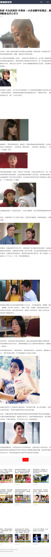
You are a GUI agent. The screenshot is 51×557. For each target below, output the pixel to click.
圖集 (41, 2)
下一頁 (25, 459)
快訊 (48, 2)
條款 (8, 551)
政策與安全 (4, 551)
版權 (12, 551)
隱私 (10, 551)
